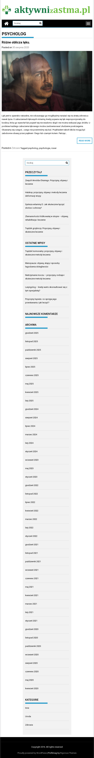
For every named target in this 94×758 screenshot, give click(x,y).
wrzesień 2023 (31, 460)
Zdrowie (16, 148)
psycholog (33, 148)
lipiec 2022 (30, 502)
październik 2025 (33, 350)
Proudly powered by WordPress (32, 753)
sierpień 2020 (31, 663)
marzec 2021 (31, 604)
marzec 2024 (31, 434)
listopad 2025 (31, 341)
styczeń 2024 (31, 451)
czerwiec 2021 (31, 578)
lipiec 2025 (30, 367)
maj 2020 (29, 680)
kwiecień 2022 (31, 510)
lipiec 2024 (30, 426)
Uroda (28, 716)
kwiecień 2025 (31, 392)
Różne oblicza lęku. (16, 42)
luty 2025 (29, 400)
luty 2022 (29, 527)
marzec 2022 (31, 519)
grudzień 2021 (31, 544)
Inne (27, 708)
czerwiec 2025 (31, 375)
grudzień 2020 (31, 629)
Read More (84, 140)
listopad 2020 (31, 637)
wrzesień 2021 (31, 570)
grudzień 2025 (31, 333)
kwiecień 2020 (31, 688)
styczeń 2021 (31, 621)
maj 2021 (29, 587)
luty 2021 (29, 612)
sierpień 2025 (31, 358)
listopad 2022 (31, 494)
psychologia (44, 148)
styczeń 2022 (31, 536)
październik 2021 (33, 561)
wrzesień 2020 (31, 654)
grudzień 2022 (31, 485)
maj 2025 (29, 384)
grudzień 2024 (31, 409)
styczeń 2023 (31, 477)
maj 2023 (29, 468)
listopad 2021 (31, 553)
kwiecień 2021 (31, 595)
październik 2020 (33, 646)
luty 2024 (29, 443)
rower (53, 148)
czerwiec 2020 (31, 671)
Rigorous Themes (68, 753)
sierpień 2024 (31, 417)
